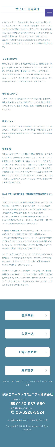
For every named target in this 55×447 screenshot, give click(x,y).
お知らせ (6, 381)
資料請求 (27, 370)
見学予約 (27, 315)
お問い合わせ (27, 352)
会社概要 (15, 381)
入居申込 (27, 334)
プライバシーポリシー (30, 381)
